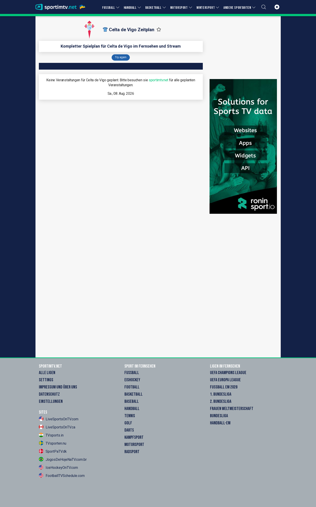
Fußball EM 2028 (223, 387)
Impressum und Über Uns (58, 387)
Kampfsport (134, 437)
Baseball (131, 401)
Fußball (131, 372)
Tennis (129, 416)
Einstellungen (51, 401)
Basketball (133, 394)
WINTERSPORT (206, 8)
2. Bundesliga (220, 401)
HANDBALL (130, 8)
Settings (46, 380)
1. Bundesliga (220, 394)
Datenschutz (49, 394)
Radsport (131, 451)
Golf (128, 423)
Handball (131, 408)
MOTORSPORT (179, 8)
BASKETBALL (153, 8)
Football (131, 387)
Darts (129, 430)
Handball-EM (220, 423)
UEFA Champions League (228, 372)
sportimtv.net (158, 80)
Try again (120, 57)
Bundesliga (219, 416)
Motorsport (134, 444)
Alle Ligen (47, 372)
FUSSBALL (108, 8)
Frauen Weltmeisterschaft (231, 408)
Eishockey (132, 380)
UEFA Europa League (225, 380)
